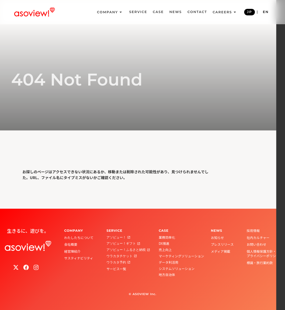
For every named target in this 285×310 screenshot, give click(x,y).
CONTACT (197, 12)
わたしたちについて (79, 237)
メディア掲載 (220, 251)
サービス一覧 (116, 268)
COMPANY (73, 230)
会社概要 (70, 244)
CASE (158, 12)
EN (266, 12)
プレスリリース (222, 244)
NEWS (175, 12)
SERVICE (138, 12)
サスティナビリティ (78, 258)
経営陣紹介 (72, 251)
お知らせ (217, 237)
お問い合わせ (256, 244)
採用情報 (253, 230)
